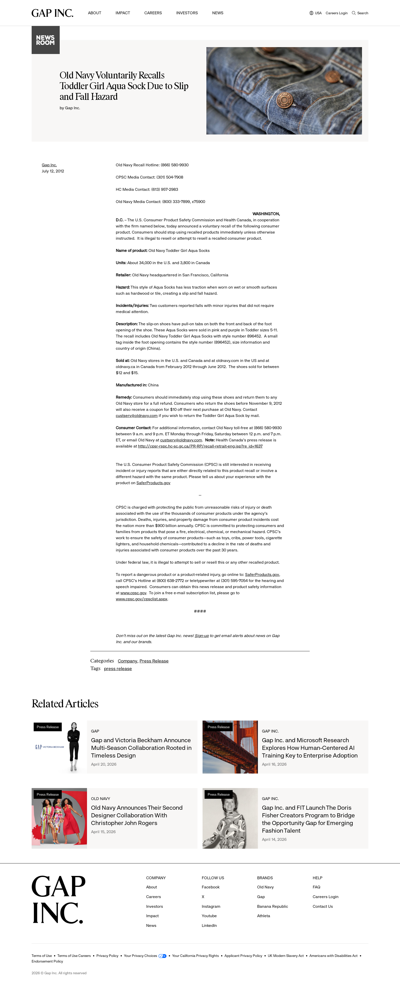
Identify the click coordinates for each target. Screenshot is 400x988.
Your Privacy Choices (140, 956)
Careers (153, 12)
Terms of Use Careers (74, 956)
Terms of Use (42, 956)
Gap (95, 731)
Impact (123, 12)
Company (127, 661)
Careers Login (337, 13)
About (94, 12)
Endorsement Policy (47, 961)
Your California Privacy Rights (195, 956)
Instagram (211, 906)
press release (118, 668)
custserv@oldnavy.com (137, 415)
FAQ (316, 887)
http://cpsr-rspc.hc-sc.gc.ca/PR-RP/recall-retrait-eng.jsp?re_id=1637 (200, 446)
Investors (187, 12)
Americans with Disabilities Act (333, 956)
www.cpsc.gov (133, 592)
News (217, 12)
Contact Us (323, 906)
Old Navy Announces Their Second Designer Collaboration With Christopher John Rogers (137, 815)
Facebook (211, 887)
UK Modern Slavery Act (286, 956)
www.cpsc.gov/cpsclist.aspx (141, 599)
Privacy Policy (107, 956)
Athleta (263, 915)
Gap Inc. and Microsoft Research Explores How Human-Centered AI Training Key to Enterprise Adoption (310, 748)
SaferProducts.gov (153, 482)
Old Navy (100, 798)
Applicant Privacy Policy (243, 956)
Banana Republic (272, 906)
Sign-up (202, 635)
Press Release (154, 661)
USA (315, 13)
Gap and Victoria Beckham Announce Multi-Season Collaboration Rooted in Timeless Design (141, 748)
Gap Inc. (49, 165)
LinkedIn (209, 925)
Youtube (209, 915)
